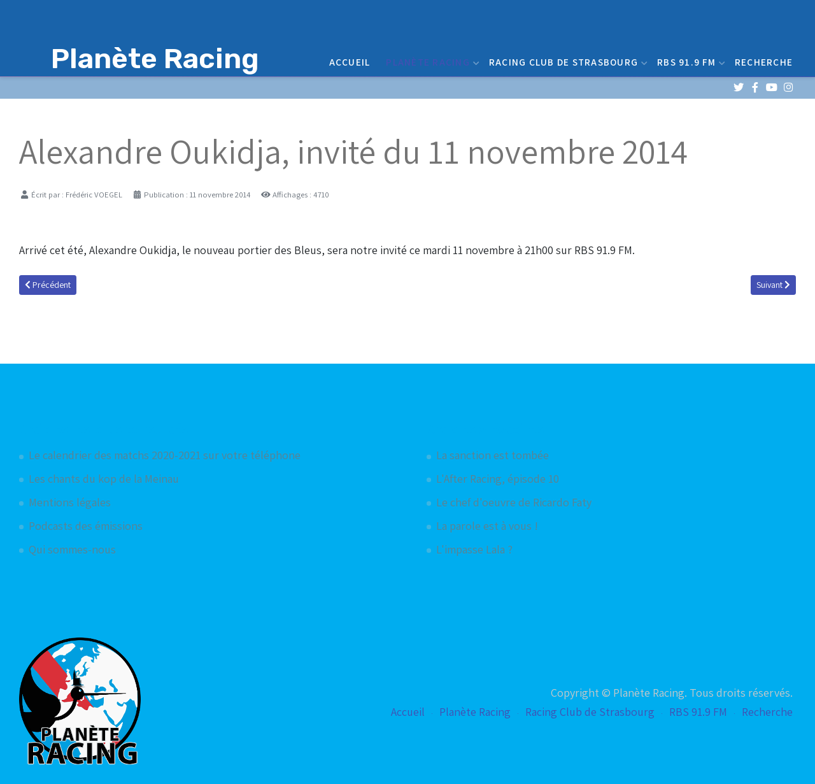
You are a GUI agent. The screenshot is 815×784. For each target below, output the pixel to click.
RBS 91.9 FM (689, 61)
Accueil (350, 61)
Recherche (764, 61)
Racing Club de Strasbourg (566, 61)
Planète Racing (431, 61)
